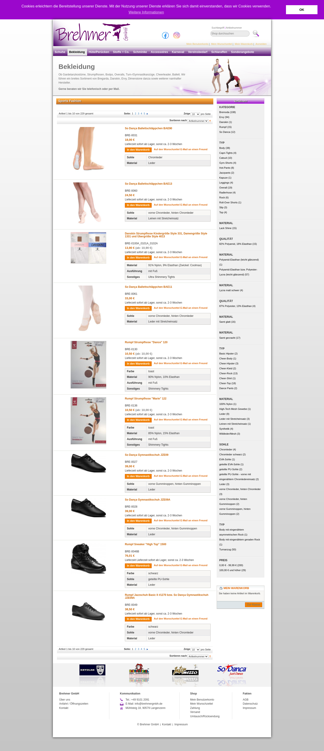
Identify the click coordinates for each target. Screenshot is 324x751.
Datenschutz (250, 703)
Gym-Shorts (226, 162)
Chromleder (225, 449)
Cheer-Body (226, 358)
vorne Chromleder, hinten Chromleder (240, 489)
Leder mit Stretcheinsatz (232, 418)
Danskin (223, 122)
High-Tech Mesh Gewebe (233, 409)
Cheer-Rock (226, 373)
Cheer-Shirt (225, 378)
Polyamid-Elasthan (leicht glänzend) (239, 259)
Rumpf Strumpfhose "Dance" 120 (146, 342)
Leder (222, 414)
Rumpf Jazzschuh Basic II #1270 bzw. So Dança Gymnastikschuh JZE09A (166, 596)
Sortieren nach (178, 120)
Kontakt (63, 708)
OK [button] (301, 9)
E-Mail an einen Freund (193, 149)
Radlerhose (225, 192)
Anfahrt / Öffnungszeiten (73, 703)
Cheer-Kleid (225, 368)
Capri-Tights (226, 153)
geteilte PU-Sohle (229, 469)
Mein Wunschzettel (221, 44)
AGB (245, 699)
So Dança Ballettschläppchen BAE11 (148, 286)
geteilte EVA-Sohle (229, 464)
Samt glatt (225, 321)
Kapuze (223, 177)
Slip (221, 207)
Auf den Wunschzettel (167, 149)
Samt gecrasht (227, 337)
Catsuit (223, 158)
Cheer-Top (225, 383)
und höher (230, 570)
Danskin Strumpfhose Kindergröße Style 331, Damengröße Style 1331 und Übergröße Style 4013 (166, 235)
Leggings (224, 182)
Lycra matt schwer (229, 290)
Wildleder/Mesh (227, 433)
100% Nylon (226, 404)
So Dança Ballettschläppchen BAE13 (148, 183)
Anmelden (261, 44)
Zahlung (195, 708)
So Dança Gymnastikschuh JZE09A (147, 499)
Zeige (187, 113)
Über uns (64, 699)
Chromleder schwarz (230, 454)
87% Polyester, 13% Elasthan (235, 306)
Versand (195, 712)
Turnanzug (225, 549)
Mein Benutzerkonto (198, 44)
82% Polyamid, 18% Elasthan (235, 244)
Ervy (221, 117)
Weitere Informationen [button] (146, 12)
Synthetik (224, 428)
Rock (222, 197)
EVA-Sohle (225, 459)
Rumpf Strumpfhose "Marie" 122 (145, 398)
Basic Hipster (226, 353)
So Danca (224, 132)
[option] (162, 675)
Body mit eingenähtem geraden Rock (239, 539)
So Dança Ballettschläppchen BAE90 (148, 128)
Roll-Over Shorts (228, 202)
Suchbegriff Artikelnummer (227, 27)
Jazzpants (225, 172)
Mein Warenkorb (244, 44)
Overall (223, 187)
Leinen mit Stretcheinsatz (233, 423)
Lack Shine (225, 228)
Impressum (249, 708)
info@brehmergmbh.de (148, 703)
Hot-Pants (224, 167)
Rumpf (223, 127)
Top (221, 212)
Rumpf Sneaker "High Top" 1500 (145, 544)
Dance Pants (226, 388)
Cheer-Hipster (227, 363)
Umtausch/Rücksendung (205, 716)
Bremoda (224, 112)
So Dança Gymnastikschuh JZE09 (146, 454)
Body (222, 148)
